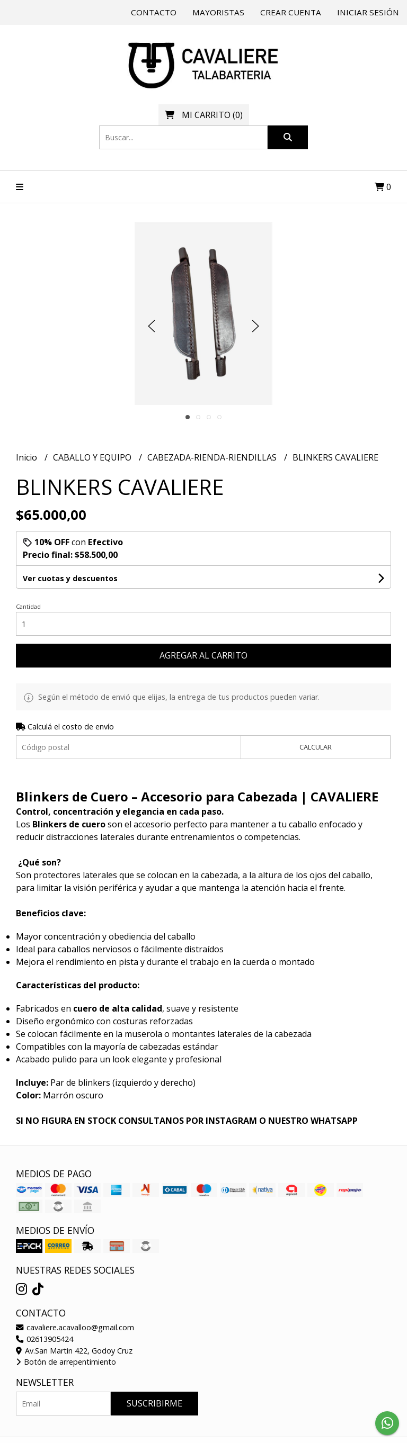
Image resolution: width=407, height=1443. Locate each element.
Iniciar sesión (368, 12)
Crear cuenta (290, 12)
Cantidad (28, 606)
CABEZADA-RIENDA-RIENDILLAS (213, 457)
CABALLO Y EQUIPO (93, 457)
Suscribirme (154, 1403)
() (204, 115)
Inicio (27, 457)
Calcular (315, 747)
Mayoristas (218, 12)
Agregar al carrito (203, 655)
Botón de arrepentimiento (66, 1362)
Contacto (153, 12)
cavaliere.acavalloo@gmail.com (75, 1327)
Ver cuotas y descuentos (70, 578)
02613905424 (44, 1339)
